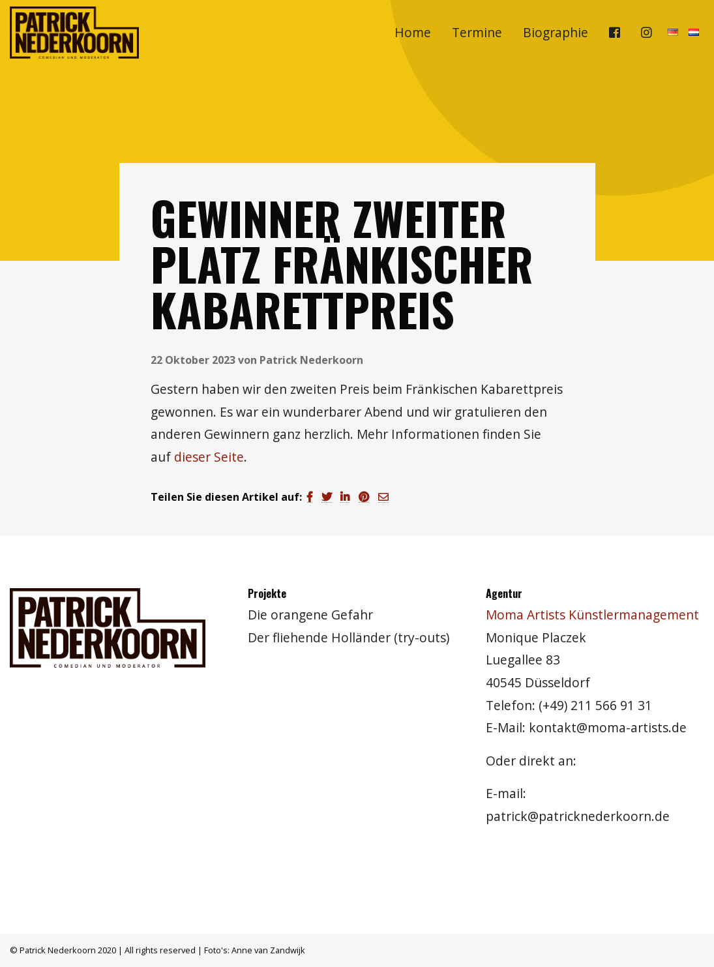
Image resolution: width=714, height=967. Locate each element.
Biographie (555, 32)
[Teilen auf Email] (383, 497)
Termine (477, 32)
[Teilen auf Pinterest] (364, 497)
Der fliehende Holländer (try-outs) (348, 637)
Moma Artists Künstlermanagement (592, 614)
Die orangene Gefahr (310, 614)
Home (412, 32)
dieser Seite (209, 457)
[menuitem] (412, 32)
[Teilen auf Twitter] (326, 497)
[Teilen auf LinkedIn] (345, 497)
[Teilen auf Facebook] (309, 497)
